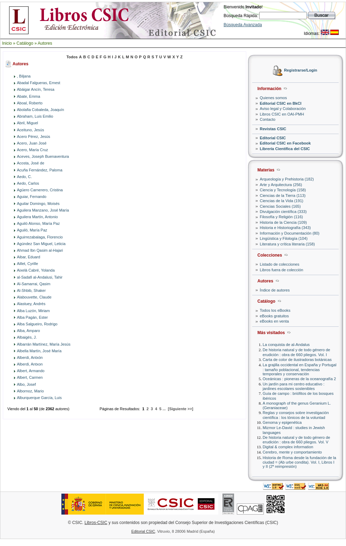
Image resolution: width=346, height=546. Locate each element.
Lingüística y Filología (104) (284, 238)
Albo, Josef (26, 384)
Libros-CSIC (95, 522)
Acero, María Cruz (32, 150)
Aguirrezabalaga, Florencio (40, 237)
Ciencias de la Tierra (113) (283, 195)
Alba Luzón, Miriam (33, 311)
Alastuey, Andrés (31, 304)
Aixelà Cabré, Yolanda (36, 270)
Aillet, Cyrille (27, 263)
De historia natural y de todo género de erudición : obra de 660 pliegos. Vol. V (296, 439)
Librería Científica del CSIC (285, 149)
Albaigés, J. (27, 337)
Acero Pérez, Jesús (33, 136)
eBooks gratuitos (274, 316)
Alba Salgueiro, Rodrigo (37, 324)
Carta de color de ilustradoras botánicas (297, 359)
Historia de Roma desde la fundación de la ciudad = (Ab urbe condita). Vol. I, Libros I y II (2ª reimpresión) (299, 462)
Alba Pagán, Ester (32, 317)
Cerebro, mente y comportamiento (292, 452)
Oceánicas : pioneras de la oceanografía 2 (299, 379)
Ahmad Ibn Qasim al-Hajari (40, 250)
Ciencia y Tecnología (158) (283, 190)
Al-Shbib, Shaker (31, 290)
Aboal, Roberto (30, 103)
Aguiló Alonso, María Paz (38, 223)
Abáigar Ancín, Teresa (35, 89)
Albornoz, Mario (30, 391)
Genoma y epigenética (282, 422)
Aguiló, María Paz (32, 230)
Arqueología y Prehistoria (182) (287, 179)
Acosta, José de (30, 163)
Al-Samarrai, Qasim (34, 284)
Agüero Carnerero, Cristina (40, 190)
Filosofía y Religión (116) (281, 217)
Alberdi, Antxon (30, 364)
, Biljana (24, 76)
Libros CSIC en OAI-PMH (282, 114)
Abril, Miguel (27, 123)
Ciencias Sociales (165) (280, 206)
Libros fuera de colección (281, 270)
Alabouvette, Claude (34, 297)
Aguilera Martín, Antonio (37, 217)
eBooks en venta (274, 321)
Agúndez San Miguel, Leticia (41, 244)
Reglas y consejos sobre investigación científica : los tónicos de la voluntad (296, 415)
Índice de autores (275, 290)
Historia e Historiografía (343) (285, 228)
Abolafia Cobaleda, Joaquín (40, 110)
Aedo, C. (24, 177)
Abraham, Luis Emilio (35, 116)
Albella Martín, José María (39, 351)
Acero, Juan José (32, 143)
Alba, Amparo (28, 331)
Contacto (268, 119)
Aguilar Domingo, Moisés (38, 203)
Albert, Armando (31, 371)
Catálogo (24, 43)
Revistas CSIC (273, 129)
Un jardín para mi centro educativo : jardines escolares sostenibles (293, 386)
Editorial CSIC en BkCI (280, 103)
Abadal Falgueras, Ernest (38, 83)
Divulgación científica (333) (283, 211)
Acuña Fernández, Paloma (39, 170)
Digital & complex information (288, 447)
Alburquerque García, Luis (39, 398)
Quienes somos (273, 98)
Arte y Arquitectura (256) (281, 185)
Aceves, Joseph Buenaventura (43, 156)
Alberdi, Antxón (30, 357)
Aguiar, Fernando (31, 196)
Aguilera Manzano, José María (43, 210)
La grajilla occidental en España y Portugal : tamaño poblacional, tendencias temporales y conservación (299, 369)
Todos (71, 57)
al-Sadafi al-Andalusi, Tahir (40, 277)
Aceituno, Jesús (30, 130)
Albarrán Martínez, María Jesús (43, 344)
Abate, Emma (28, 96)
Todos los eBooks (275, 310)
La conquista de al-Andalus (286, 344)
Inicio (7, 43)
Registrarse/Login (300, 70)
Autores (45, 43)
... (164, 409)
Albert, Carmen (30, 377)
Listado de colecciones (279, 264)
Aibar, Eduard (28, 257)
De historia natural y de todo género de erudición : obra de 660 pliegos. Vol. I (296, 352)
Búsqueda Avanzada (243, 24)
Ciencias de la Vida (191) (281, 201)
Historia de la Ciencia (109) (283, 222)
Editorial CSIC (273, 138)
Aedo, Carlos (28, 183)
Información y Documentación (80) (289, 233)
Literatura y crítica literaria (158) (287, 244)
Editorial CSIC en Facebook (285, 143)
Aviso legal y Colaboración (283, 108)
